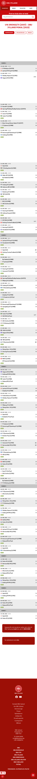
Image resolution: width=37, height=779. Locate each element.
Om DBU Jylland (18, 706)
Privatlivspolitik (18, 718)
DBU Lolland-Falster (18, 759)
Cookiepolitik (18, 720)
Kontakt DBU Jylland (18, 704)
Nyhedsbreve (18, 713)
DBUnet (18, 723)
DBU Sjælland (18, 762)
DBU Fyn (18, 752)
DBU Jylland (18, 755)
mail (15, 629)
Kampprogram (9, 32)
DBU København (18, 757)
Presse (18, 711)
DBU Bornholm (18, 750)
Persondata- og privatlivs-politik (18, 769)
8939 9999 (27, 629)
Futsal (18, 764)
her (18, 640)
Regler (30, 32)
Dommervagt (18, 708)
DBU (18, 747)
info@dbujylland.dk (18, 738)
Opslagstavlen (20, 32)
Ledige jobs (18, 716)
